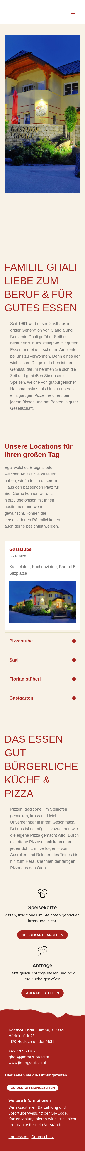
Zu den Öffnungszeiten (33, 1087)
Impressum (19, 1136)
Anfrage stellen (42, 993)
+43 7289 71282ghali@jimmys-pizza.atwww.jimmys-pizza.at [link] (29, 1057)
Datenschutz (42, 1136)
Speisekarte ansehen (42, 935)
